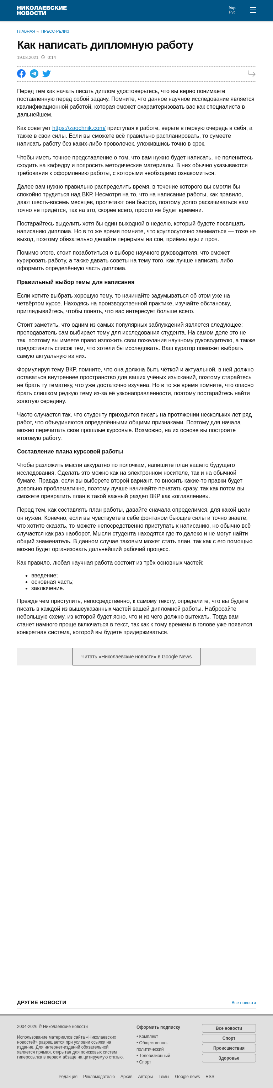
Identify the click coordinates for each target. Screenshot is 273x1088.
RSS (209, 1076)
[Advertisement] (136, 726)
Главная (26, 31)
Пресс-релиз (55, 31)
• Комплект (147, 1036)
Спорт (229, 1038)
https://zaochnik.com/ (79, 128)
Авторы (145, 1076)
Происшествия (229, 1048)
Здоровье (229, 1058)
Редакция (68, 1076)
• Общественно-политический (152, 1046)
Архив (127, 1076)
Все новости (244, 1002)
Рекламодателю (99, 1076)
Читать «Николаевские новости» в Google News (136, 656)
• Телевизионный (153, 1055)
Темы (164, 1076)
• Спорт (143, 1062)
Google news (187, 1076)
